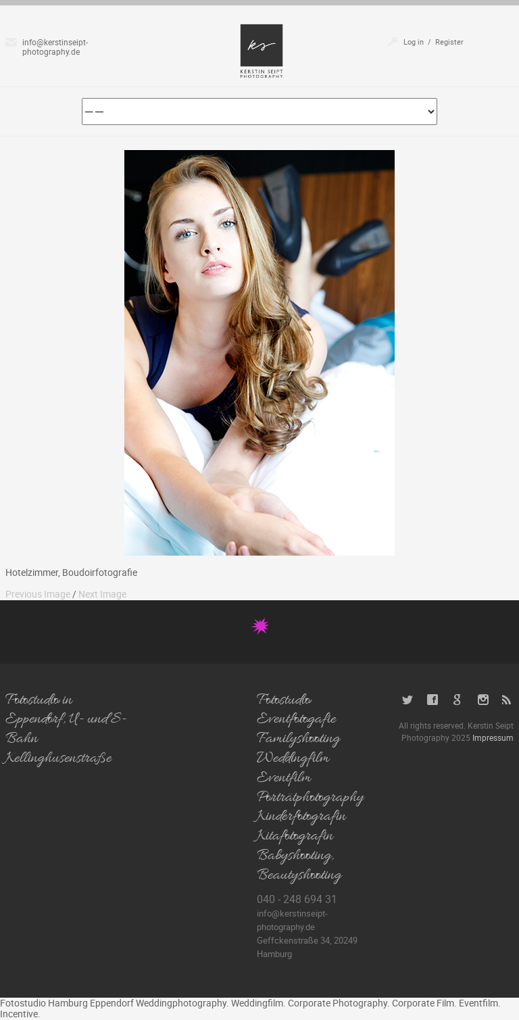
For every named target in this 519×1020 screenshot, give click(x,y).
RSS (508, 700)
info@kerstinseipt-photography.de (55, 47)
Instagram (483, 700)
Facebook (433, 700)
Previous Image (37, 593)
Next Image (102, 593)
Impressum (493, 737)
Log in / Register (433, 42)
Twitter (408, 700)
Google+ (458, 700)
